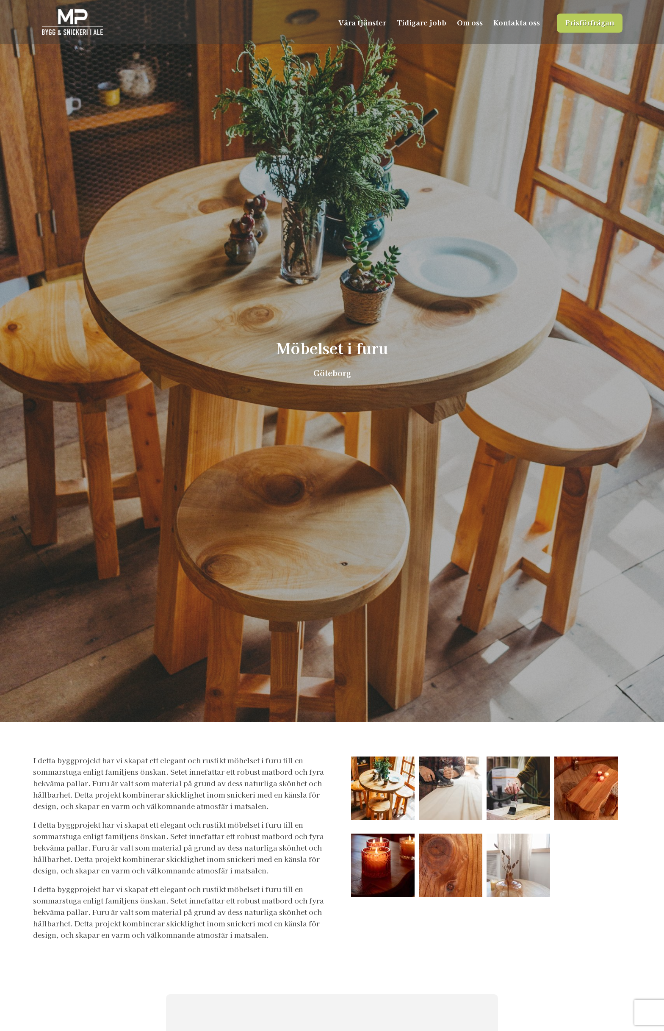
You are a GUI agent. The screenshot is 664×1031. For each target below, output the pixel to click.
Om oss (470, 22)
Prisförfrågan (589, 22)
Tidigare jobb (421, 22)
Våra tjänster (362, 22)
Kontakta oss (516, 22)
